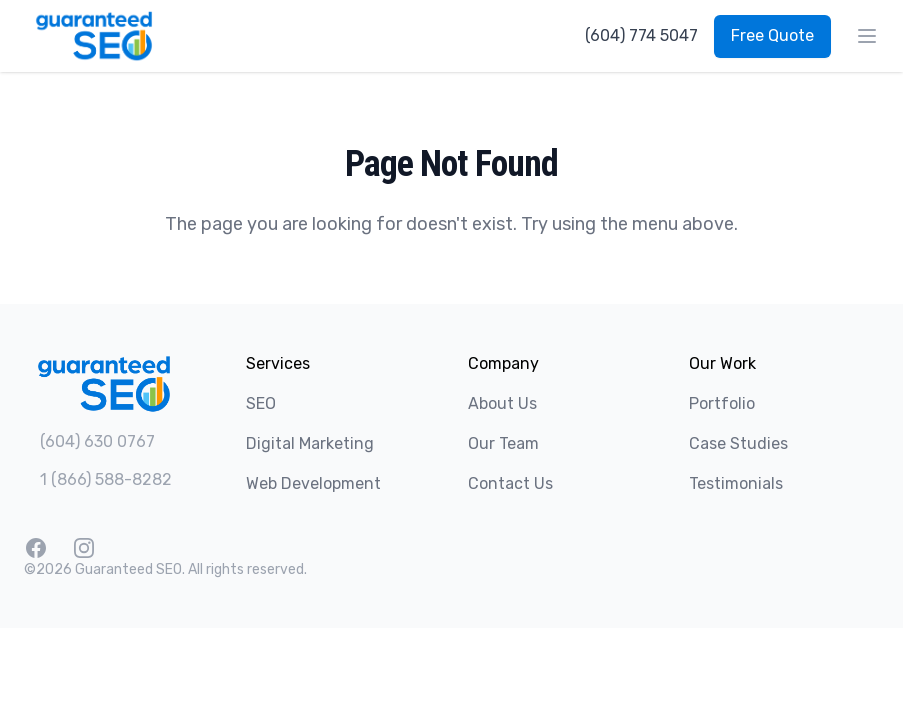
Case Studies (738, 443)
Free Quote (772, 35)
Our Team (503, 443)
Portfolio (722, 403)
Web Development (313, 483)
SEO (261, 403)
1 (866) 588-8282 (106, 479)
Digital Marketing (310, 443)
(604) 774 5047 (641, 35)
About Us (502, 403)
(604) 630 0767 (97, 441)
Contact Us (510, 483)
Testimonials (736, 483)
